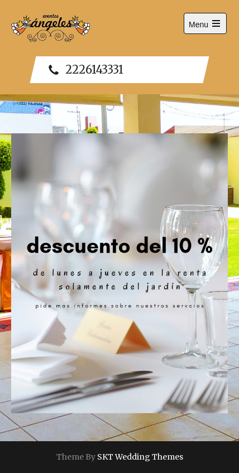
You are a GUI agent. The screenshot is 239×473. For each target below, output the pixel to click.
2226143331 (86, 69)
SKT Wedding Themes (140, 457)
